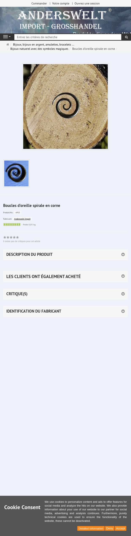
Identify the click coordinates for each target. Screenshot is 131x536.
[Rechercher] (126, 37)
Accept (120, 528)
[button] (65, 276)
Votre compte (60, 3)
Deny (109, 528)
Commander (39, 3)
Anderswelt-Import (22, 218)
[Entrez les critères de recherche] (68, 37)
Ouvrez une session (87, 3)
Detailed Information (91, 528)
